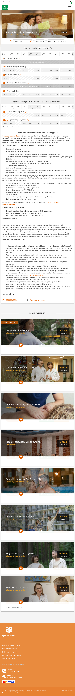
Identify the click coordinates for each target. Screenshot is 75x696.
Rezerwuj (61, 345)
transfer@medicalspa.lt (35, 275)
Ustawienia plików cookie (11, 645)
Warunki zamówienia (9, 649)
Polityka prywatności (9, 652)
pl (4, 2)
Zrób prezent (47, 345)
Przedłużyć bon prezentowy (11, 655)
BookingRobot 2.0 (67, 690)
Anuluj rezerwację (8, 658)
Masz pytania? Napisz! (37, 300)
